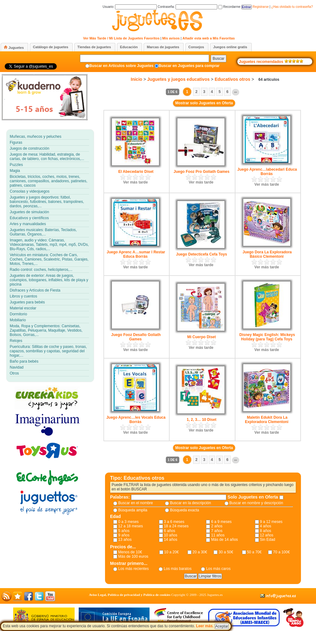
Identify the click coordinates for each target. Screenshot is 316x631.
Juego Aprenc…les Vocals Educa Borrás (136, 419)
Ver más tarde (135, 182)
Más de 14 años (224, 539)
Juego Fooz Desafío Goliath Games (136, 337)
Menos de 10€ (130, 552)
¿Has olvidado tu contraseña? (292, 6)
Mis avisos (171, 38)
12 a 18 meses (130, 526)
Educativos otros (232, 79)
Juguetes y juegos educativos (178, 79)
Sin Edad (267, 539)
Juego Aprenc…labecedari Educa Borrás (267, 171)
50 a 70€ (254, 552)
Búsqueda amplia (132, 510)
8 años (265, 531)
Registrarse (261, 6)
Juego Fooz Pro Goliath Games (201, 171)
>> (235, 92)
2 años (216, 526)
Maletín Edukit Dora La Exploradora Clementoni (266, 419)
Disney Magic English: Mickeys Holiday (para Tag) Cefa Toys (267, 337)
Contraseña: (187, 6)
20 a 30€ (199, 552)
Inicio (136, 79)
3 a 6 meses (174, 522)
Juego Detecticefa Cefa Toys (201, 254)
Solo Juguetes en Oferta (253, 496)
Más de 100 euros (133, 556)
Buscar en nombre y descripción (256, 503)
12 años (266, 535)
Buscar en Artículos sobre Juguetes (121, 66)
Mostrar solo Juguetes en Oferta (204, 103)
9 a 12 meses (271, 522)
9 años (123, 535)
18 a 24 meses (176, 526)
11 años (217, 535)
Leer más (204, 626)
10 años (170, 535)
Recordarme (229, 6)
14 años (170, 539)
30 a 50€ (226, 552)
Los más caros (218, 568)
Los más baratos (178, 568)
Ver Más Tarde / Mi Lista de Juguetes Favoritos (121, 38)
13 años (125, 539)
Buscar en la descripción (190, 503)
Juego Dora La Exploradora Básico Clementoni (267, 254)
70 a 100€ (281, 552)
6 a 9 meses (221, 522)
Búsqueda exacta (184, 510)
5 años (123, 531)
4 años (265, 526)
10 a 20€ (171, 552)
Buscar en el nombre (135, 503)
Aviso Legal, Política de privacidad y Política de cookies (130, 595)
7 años (216, 531)
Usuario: (130, 6)
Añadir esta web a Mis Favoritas (208, 38)
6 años (169, 531)
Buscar (218, 58)
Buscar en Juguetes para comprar (189, 66)
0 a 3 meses (128, 522)
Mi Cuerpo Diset (201, 337)
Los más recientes (133, 568)
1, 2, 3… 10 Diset (201, 419)
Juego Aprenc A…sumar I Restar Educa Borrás (136, 254)
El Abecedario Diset (135, 171)
